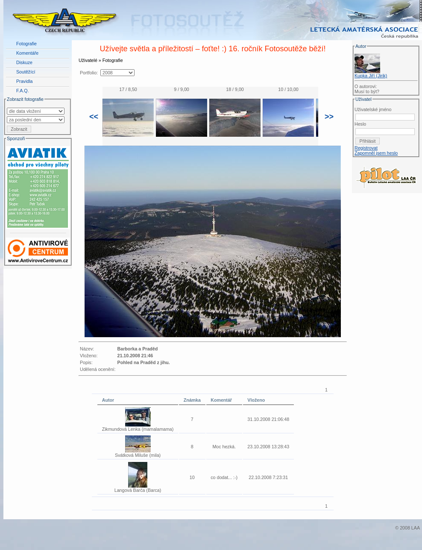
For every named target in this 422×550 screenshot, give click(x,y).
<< (93, 116)
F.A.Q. (22, 90)
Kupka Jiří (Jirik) (371, 75)
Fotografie (26, 43)
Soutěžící (25, 71)
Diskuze (24, 62)
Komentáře (27, 53)
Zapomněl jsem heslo (376, 153)
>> (329, 116)
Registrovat (366, 147)
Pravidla (24, 81)
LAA (415, 527)
